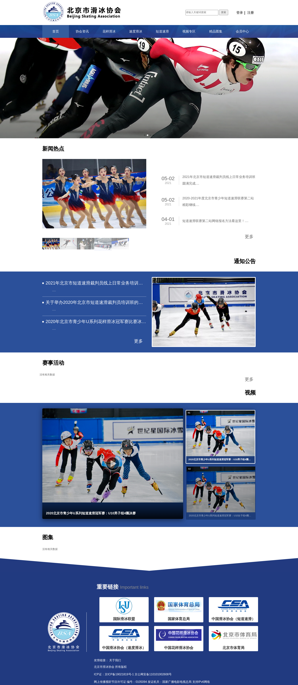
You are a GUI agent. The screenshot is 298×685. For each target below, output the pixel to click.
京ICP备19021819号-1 (119, 674)
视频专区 (189, 31)
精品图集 (215, 31)
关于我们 (115, 660)
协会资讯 (82, 31)
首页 (55, 31)
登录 (239, 12)
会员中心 (242, 31)
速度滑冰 (135, 31)
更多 (249, 236)
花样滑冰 (109, 31)
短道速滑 (162, 31)
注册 (250, 12)
